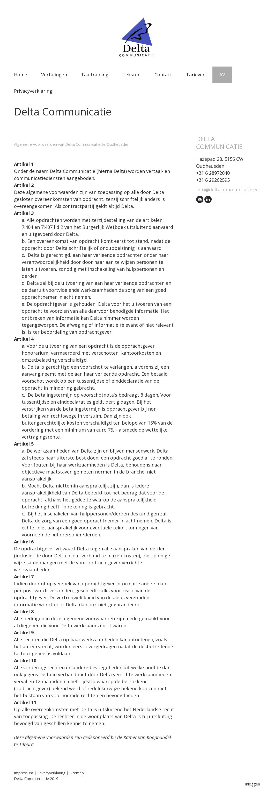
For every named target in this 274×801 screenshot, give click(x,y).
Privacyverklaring (33, 91)
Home (20, 74)
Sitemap (77, 772)
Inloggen (252, 784)
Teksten (131, 74)
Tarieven (195, 74)
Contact (163, 74)
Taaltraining (94, 74)
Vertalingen (54, 74)
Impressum (23, 772)
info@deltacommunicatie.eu (227, 189)
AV (222, 74)
